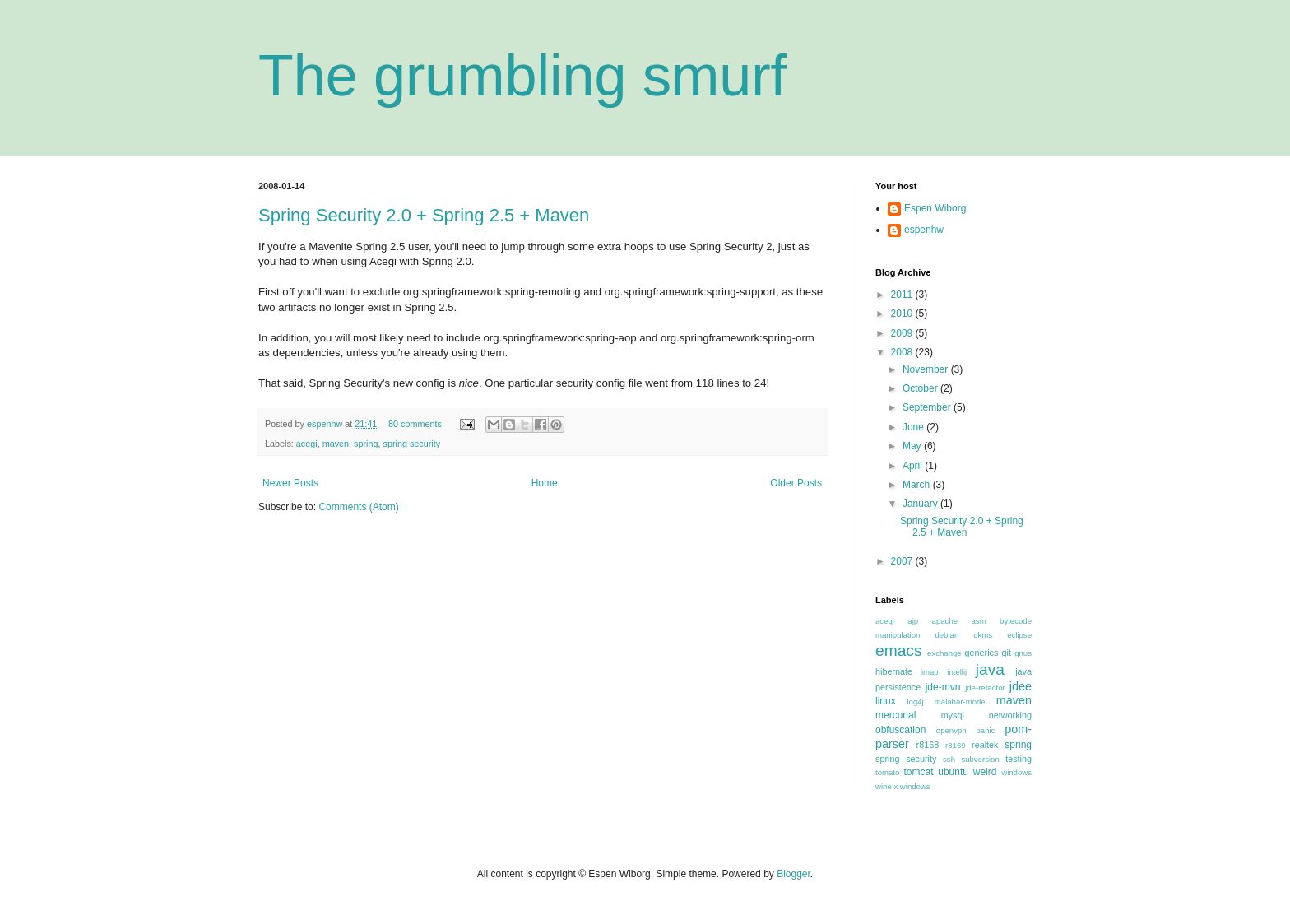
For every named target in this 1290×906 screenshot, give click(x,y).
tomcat (918, 772)
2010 (903, 313)
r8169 (955, 745)
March (918, 484)
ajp (912, 620)
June (914, 427)
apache (945, 620)
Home (544, 483)
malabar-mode (960, 701)
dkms (982, 634)
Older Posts (796, 483)
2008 (903, 352)
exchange (944, 652)
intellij (957, 671)
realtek (985, 745)
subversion (980, 759)
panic (985, 730)
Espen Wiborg (935, 208)
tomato (887, 772)
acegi (307, 443)
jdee (1020, 686)
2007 (903, 561)
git (1006, 652)
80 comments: (417, 424)
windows (1016, 772)
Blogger (793, 874)
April (914, 466)
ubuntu (953, 772)
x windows (911, 786)
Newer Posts (290, 483)
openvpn (951, 730)
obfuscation (900, 730)
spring (366, 443)
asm (979, 620)
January (921, 503)
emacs (898, 650)
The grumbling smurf (522, 76)
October (921, 388)
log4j (915, 701)
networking (1010, 715)
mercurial (895, 715)
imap (930, 671)
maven (335, 443)
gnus (1023, 652)
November (927, 369)
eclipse (1019, 634)
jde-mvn (943, 687)
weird (985, 772)
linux (885, 701)
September (928, 407)
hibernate (893, 671)
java (990, 669)
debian (946, 634)
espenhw (924, 229)
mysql (952, 715)
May (913, 446)
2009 (903, 333)
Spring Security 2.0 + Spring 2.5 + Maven (423, 215)
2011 (903, 294)
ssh (949, 759)
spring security (411, 443)
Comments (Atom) (358, 507)
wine (883, 786)
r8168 (928, 745)
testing (1018, 759)
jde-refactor (985, 687)
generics (982, 652)
